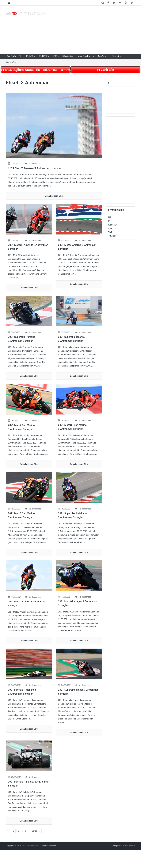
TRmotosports (33, 846)
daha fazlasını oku (54, 196)
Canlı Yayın (102, 56)
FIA (109, 217)
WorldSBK (43, 56)
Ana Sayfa (11, 56)
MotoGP (29, 56)
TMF (110, 232)
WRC (55, 56)
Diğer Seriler (68, 56)
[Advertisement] (92, 29)
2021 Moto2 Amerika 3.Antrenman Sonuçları (35, 168)
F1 (20, 56)
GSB (110, 228)
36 (26, 831)
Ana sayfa (10, 62)
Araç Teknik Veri (85, 56)
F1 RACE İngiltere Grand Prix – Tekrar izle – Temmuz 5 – (35, 69)
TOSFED (112, 236)
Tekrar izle (116, 56)
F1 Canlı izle (105, 69)
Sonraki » (36, 831)
